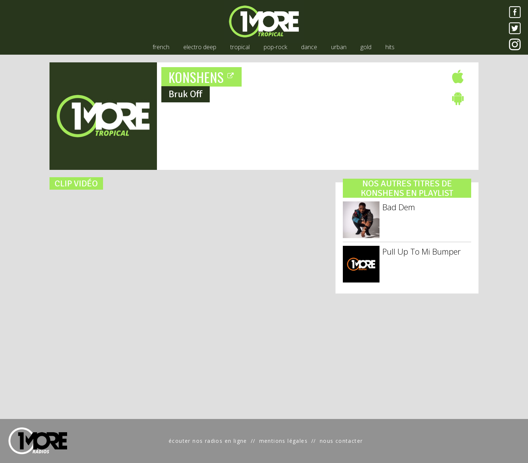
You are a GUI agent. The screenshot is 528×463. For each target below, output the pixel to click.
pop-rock (275, 47)
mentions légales (283, 440)
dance (309, 47)
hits (390, 47)
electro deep (199, 47)
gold (365, 47)
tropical (240, 47)
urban (338, 47)
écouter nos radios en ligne (208, 440)
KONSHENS (202, 77)
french (161, 47)
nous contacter (341, 440)
